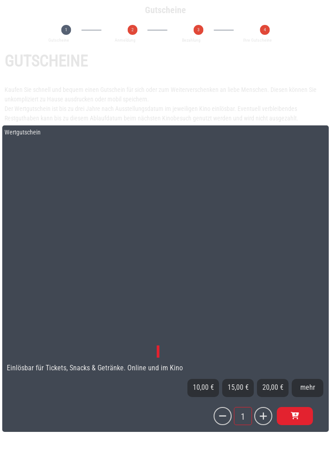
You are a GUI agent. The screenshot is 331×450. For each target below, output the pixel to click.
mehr (307, 387)
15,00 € (238, 387)
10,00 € (203, 387)
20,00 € (273, 387)
